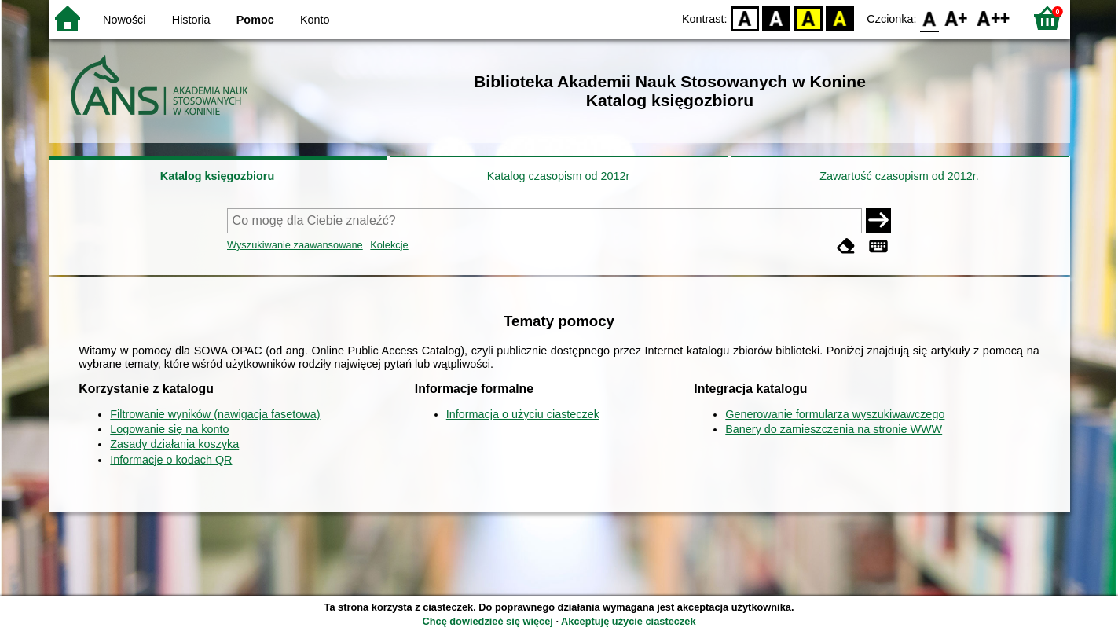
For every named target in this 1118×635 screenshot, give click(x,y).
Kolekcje (389, 245)
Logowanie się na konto (169, 429)
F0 (929, 17)
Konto (315, 19)
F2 (993, 17)
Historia (191, 19)
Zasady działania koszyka (174, 444)
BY (840, 17)
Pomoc (255, 19)
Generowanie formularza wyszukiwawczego (834, 414)
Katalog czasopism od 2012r (558, 176)
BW (777, 17)
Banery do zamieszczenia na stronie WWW (833, 429)
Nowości (124, 19)
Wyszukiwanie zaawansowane (295, 245)
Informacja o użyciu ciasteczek (522, 414)
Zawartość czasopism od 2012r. (898, 176)
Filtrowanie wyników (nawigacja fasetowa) (215, 414)
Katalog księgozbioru (217, 176)
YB (808, 17)
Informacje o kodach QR (171, 459)
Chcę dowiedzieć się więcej (487, 621)
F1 (956, 17)
